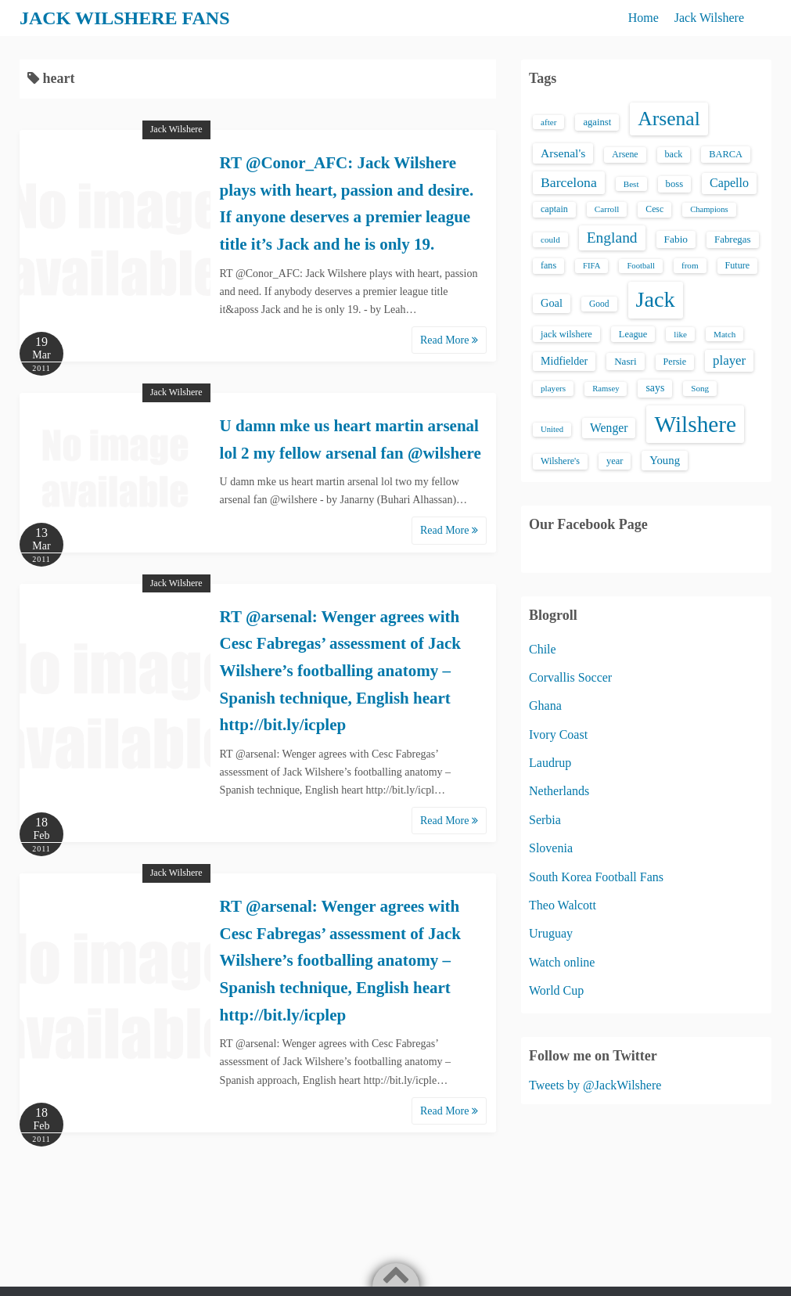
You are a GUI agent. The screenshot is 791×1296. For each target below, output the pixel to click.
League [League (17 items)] (633, 334)
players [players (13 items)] (553, 388)
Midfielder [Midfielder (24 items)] (564, 361)
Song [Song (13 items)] (700, 388)
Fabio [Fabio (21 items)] (676, 239)
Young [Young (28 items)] (664, 460)
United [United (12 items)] (552, 429)
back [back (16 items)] (674, 154)
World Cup (556, 990)
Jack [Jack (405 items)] (655, 299)
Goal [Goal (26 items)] (552, 303)
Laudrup (550, 762)
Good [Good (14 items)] (599, 303)
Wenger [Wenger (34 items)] (608, 427)
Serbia (545, 819)
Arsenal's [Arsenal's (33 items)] (563, 153)
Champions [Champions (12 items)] (709, 209)
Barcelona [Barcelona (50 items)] (569, 182)
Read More (449, 340)
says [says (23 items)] (654, 388)
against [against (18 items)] (597, 122)
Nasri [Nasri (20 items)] (625, 361)
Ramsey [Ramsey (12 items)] (605, 388)
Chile (542, 649)
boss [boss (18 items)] (675, 183)
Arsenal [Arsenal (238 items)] (669, 118)
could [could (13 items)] (550, 239)
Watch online (562, 962)
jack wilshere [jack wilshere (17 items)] (566, 334)
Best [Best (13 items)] (631, 184)
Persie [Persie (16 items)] (674, 361)
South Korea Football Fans (596, 877)
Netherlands (559, 790)
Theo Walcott (562, 905)
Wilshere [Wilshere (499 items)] (695, 424)
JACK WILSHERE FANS (125, 18)
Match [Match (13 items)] (724, 334)
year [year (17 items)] (614, 460)
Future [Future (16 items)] (737, 265)
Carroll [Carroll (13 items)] (607, 209)
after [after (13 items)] (548, 122)
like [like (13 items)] (680, 334)
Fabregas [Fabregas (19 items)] (732, 239)
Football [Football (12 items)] (641, 265)
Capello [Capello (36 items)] (729, 182)
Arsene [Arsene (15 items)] (625, 154)
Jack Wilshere (709, 17)
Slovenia (551, 848)
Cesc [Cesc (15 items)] (654, 209)
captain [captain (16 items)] (554, 208)
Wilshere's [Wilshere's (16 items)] (560, 460)
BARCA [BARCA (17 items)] (725, 154)
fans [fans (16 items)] (548, 265)
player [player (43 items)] (729, 360)
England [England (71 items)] (612, 237)
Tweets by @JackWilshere (595, 1085)
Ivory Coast (558, 734)
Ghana (545, 705)
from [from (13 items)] (690, 265)
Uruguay (551, 933)
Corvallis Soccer (570, 677)
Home (643, 17)
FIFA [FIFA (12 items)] (591, 265)
